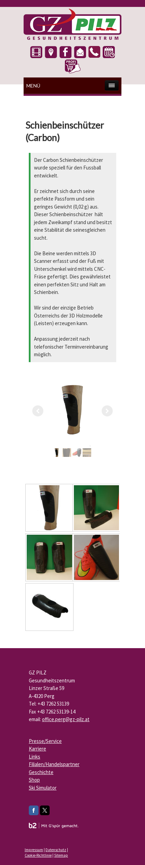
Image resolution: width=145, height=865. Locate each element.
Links (34, 756)
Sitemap (61, 855)
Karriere (37, 748)
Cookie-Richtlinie (38, 855)
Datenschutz (55, 849)
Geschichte (41, 772)
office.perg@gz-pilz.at (65, 719)
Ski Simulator (43, 787)
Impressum (34, 849)
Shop (34, 779)
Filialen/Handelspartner (54, 764)
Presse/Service (45, 741)
